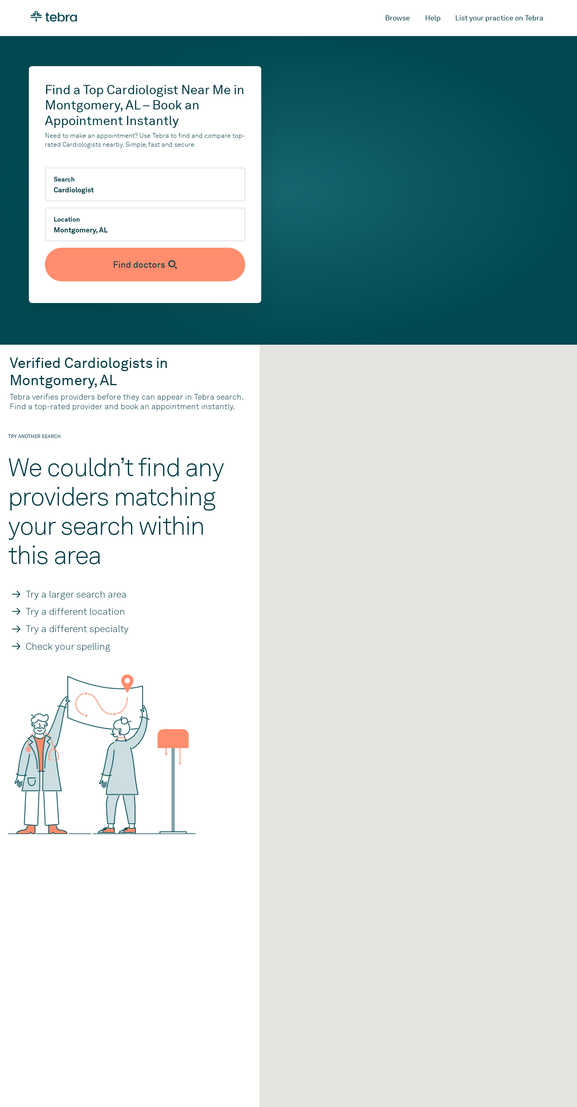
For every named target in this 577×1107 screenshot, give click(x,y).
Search (64, 179)
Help (433, 18)
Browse (397, 18)
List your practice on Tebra (499, 18)
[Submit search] (145, 264)
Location (67, 219)
